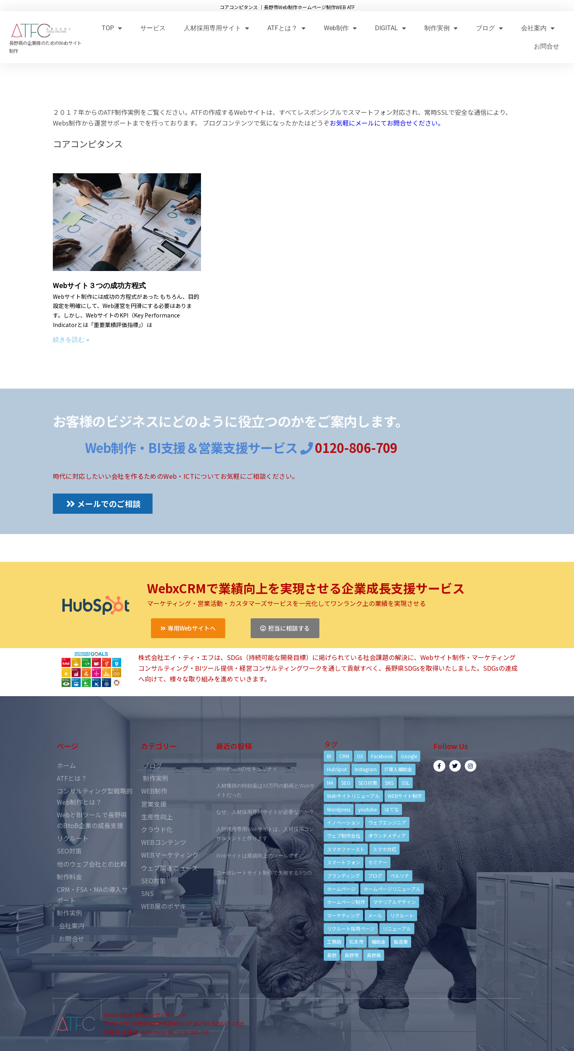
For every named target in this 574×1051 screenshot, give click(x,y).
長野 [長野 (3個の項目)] (331, 955)
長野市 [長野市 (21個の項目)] (351, 955)
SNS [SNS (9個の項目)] (389, 782)
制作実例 (441, 28)
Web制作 (340, 28)
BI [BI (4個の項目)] (329, 756)
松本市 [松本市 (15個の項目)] (356, 941)
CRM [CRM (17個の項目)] (344, 756)
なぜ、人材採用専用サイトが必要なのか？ (265, 812)
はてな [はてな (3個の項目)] (392, 809)
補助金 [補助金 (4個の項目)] (378, 941)
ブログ (489, 28)
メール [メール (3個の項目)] (375, 915)
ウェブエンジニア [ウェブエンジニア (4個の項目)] (387, 822)
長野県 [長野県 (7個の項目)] (374, 955)
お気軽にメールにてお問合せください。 (387, 123)
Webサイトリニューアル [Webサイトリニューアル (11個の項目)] (353, 795)
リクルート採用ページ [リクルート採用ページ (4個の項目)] (351, 928)
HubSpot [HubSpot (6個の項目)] (337, 769)
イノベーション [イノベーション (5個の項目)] (343, 822)
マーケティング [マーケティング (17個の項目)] (343, 915)
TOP (112, 28)
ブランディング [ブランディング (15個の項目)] (343, 875)
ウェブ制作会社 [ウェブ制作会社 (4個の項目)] (343, 835)
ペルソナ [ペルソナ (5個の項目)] (399, 875)
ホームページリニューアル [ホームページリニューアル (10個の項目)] (392, 888)
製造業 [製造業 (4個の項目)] (401, 941)
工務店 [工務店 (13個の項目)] (334, 941)
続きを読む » (71, 339)
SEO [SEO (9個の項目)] (345, 782)
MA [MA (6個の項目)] (330, 782)
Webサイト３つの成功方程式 (99, 285)
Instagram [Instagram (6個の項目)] (366, 769)
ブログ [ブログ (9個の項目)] (375, 875)
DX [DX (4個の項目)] (360, 756)
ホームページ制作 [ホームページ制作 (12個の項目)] (346, 901)
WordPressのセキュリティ (246, 769)
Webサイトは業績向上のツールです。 (260, 856)
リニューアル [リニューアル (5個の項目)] (397, 928)
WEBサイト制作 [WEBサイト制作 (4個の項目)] (405, 795)
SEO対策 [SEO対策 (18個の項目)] (367, 782)
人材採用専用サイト (216, 28)
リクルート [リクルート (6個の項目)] (402, 915)
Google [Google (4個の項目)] (409, 756)
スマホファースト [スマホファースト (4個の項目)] (346, 849)
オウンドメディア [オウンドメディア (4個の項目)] (387, 835)
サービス (153, 28)
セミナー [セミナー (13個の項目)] (377, 862)
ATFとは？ (286, 28)
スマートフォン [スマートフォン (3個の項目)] (343, 862)
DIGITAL (390, 28)
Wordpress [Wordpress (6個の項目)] (338, 809)
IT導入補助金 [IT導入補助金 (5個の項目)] (398, 769)
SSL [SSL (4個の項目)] (406, 782)
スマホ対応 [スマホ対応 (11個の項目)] (384, 849)
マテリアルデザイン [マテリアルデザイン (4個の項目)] (394, 901)
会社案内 (538, 28)
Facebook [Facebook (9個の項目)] (382, 756)
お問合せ (546, 46)
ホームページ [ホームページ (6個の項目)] (341, 888)
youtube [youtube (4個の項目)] (367, 809)
